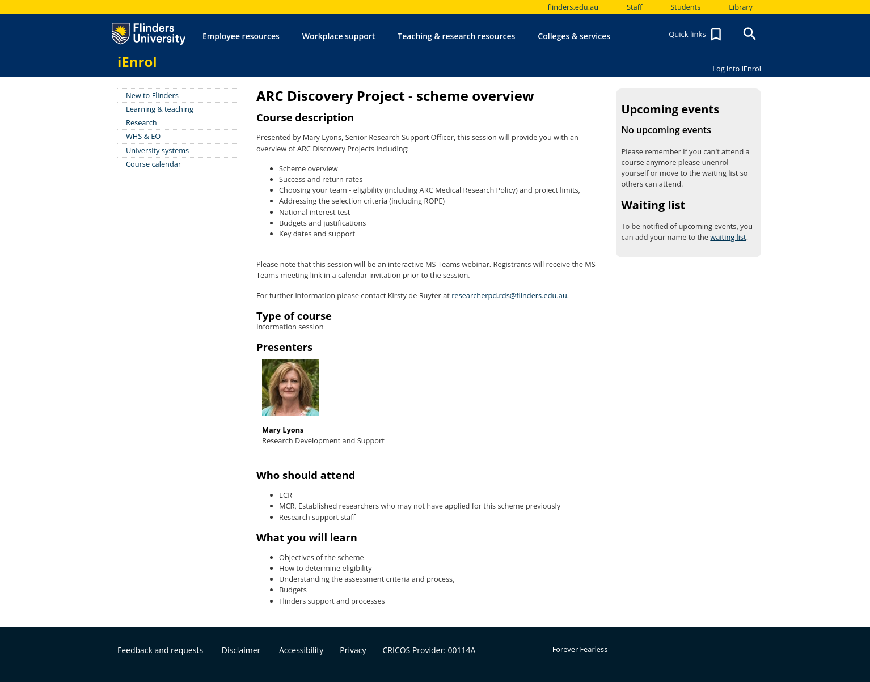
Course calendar (153, 164)
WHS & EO (143, 136)
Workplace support (338, 36)
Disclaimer (241, 650)
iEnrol (137, 61)
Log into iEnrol (736, 68)
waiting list (728, 237)
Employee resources (241, 36)
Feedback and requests (160, 650)
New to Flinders (152, 95)
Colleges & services (574, 36)
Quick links (696, 34)
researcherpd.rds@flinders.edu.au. (510, 295)
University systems (157, 150)
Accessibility (301, 650)
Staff (634, 7)
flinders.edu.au (572, 7)
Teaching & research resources (456, 36)
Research (141, 122)
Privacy (353, 650)
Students (685, 7)
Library (741, 7)
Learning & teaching (159, 109)
